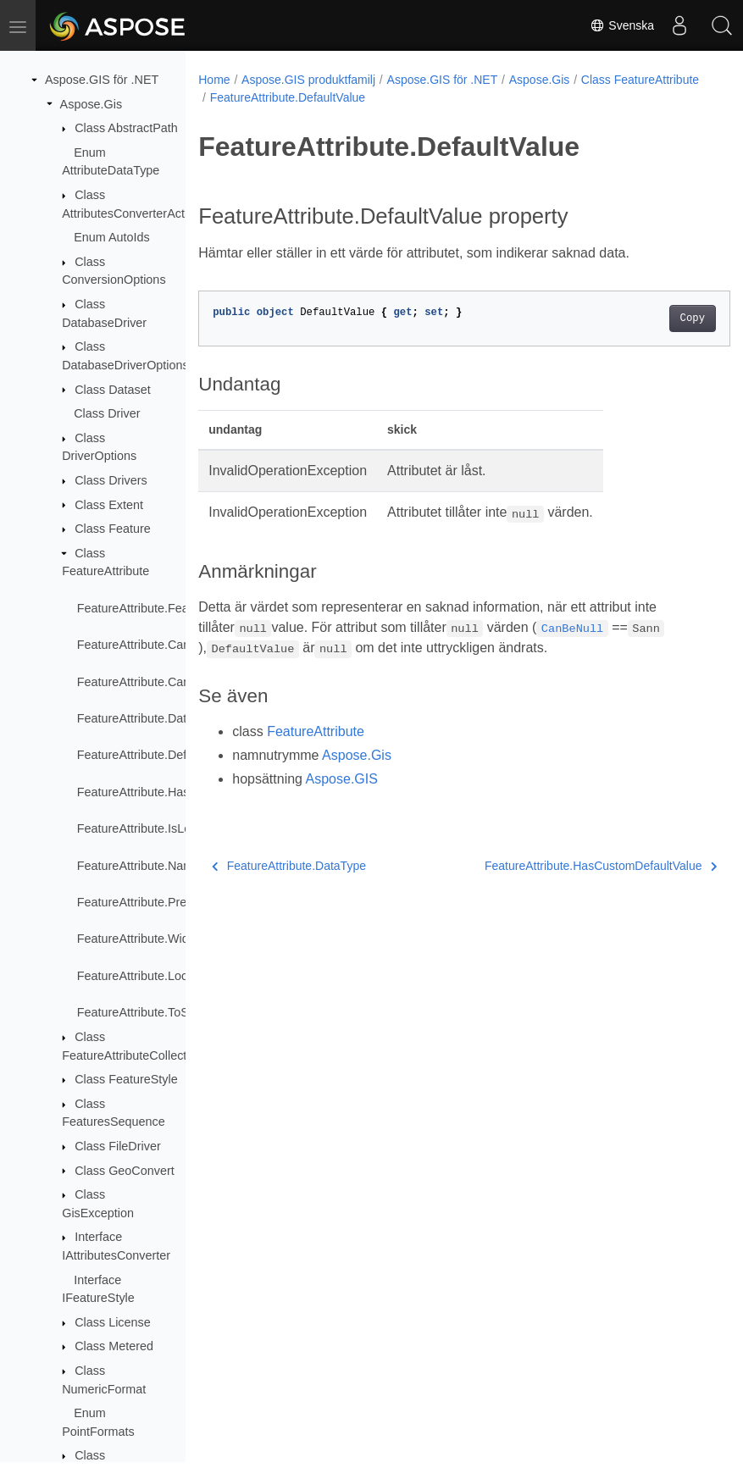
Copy (654, 318)
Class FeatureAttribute (269, 97)
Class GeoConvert (125, 1170)
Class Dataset (113, 389)
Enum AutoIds (112, 237)
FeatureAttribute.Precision (147, 902)
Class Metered (114, 1346)
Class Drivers (111, 480)
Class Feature (113, 528)
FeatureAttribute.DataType (148, 718)
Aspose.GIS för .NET (101, 79)
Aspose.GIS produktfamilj (308, 79)
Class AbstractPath (126, 128)
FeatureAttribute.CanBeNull (151, 644)
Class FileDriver (118, 1146)
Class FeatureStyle (126, 1079)
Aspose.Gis (91, 104)
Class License (113, 1322)
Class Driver (107, 413)
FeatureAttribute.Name (139, 865)
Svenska (622, 25)
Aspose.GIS (342, 779)
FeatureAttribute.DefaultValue (157, 755)
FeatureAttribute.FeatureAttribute (166, 608)
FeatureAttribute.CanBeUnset (157, 682)
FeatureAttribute (315, 731)
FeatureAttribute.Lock (135, 976)
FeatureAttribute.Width (138, 938)
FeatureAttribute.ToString (145, 1012)
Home (214, 79)
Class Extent (109, 505)
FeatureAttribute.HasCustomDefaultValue (563, 865)
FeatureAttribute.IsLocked (147, 828)
